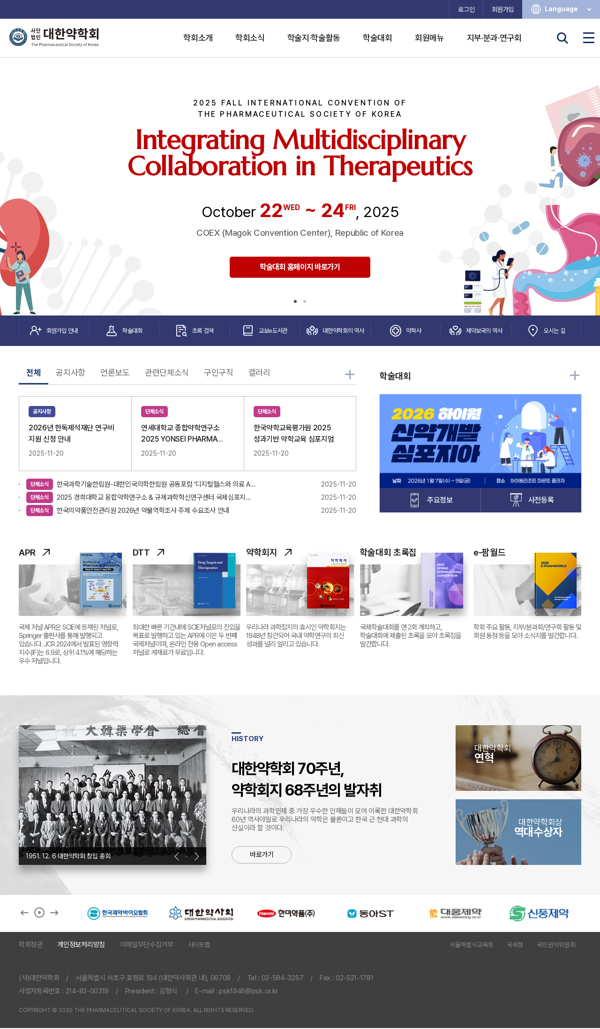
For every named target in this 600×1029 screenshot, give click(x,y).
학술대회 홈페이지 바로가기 (300, 267)
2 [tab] (304, 301)
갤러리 (259, 373)
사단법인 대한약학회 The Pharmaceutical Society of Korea (53, 37)
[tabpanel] (300, 186)
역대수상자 (518, 828)
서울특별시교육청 (471, 945)
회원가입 (503, 9)
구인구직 (218, 373)
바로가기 (262, 855)
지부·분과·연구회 (494, 38)
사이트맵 (199, 945)
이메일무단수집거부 (146, 945)
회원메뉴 (429, 38)
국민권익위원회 (556, 945)
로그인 (466, 9)
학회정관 (31, 945)
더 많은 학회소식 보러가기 (350, 376)
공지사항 (70, 373)
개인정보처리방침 (81, 945)
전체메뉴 (588, 37)
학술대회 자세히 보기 (575, 377)
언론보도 (115, 373)
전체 (33, 373)
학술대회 (377, 38)
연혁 (518, 754)
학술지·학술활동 (313, 38)
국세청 (515, 945)
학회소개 (198, 38)
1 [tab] (295, 301)
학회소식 (250, 38)
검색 (562, 37)
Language (569, 9)
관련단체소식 (167, 373)
